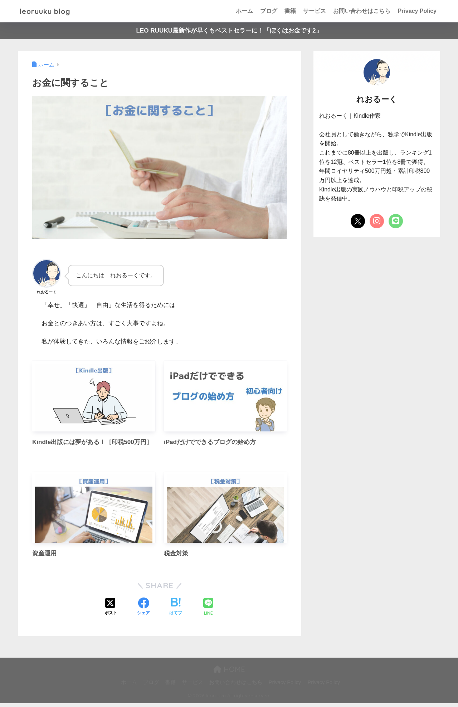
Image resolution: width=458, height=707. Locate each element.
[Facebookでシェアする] (143, 611)
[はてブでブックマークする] (175, 611)
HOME (229, 673)
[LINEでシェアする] (208, 611)
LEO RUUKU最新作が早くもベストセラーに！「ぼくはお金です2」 (229, 30)
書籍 (290, 11)
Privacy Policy (417, 11)
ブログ (268, 11)
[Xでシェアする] (110, 611)
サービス (314, 11)
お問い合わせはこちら (361, 11)
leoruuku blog (49, 11)
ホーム (244, 11)
